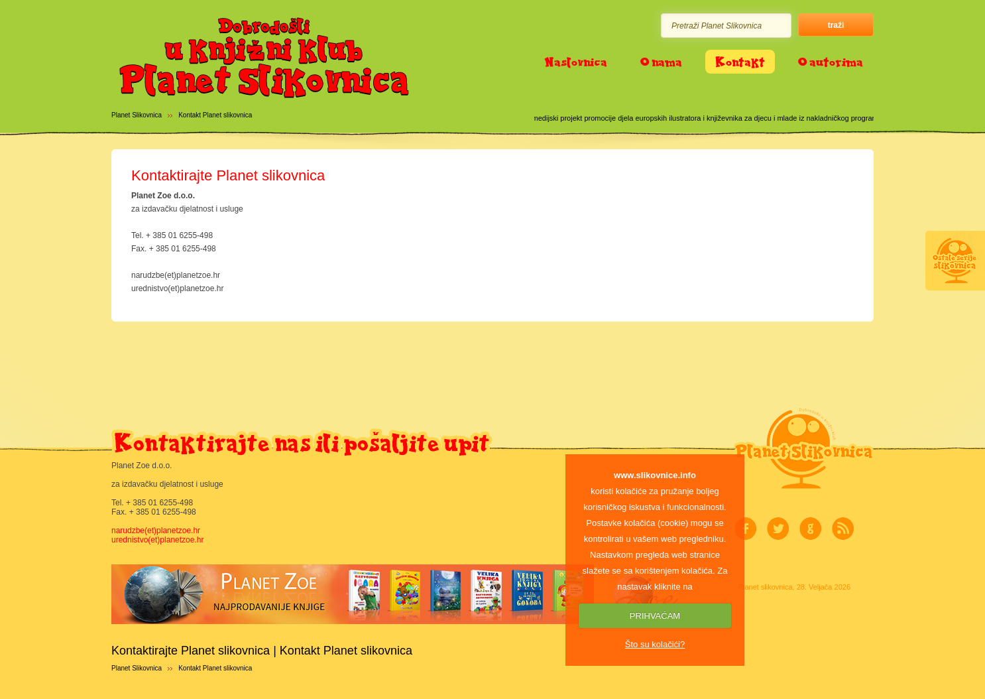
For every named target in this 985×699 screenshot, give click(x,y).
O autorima (830, 61)
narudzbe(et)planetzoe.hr (155, 530)
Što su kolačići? (655, 644)
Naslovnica (575, 61)
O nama (661, 61)
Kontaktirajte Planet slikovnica (228, 175)
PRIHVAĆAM (655, 616)
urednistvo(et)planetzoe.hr (157, 539)
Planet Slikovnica (136, 115)
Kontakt (740, 61)
